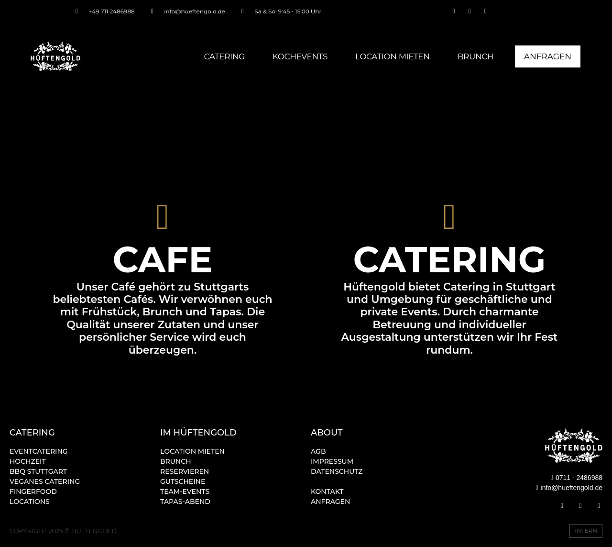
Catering (222, 56)
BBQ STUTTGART (38, 471)
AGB (318, 451)
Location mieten (391, 56)
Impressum (332, 461)
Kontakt (327, 491)
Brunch (474, 56)
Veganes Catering (45, 481)
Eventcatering (39, 451)
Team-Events (184, 491)
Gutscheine (182, 481)
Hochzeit (28, 461)
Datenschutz (337, 471)
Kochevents (298, 56)
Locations (30, 501)
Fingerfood (33, 491)
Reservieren (184, 471)
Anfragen (330, 501)
